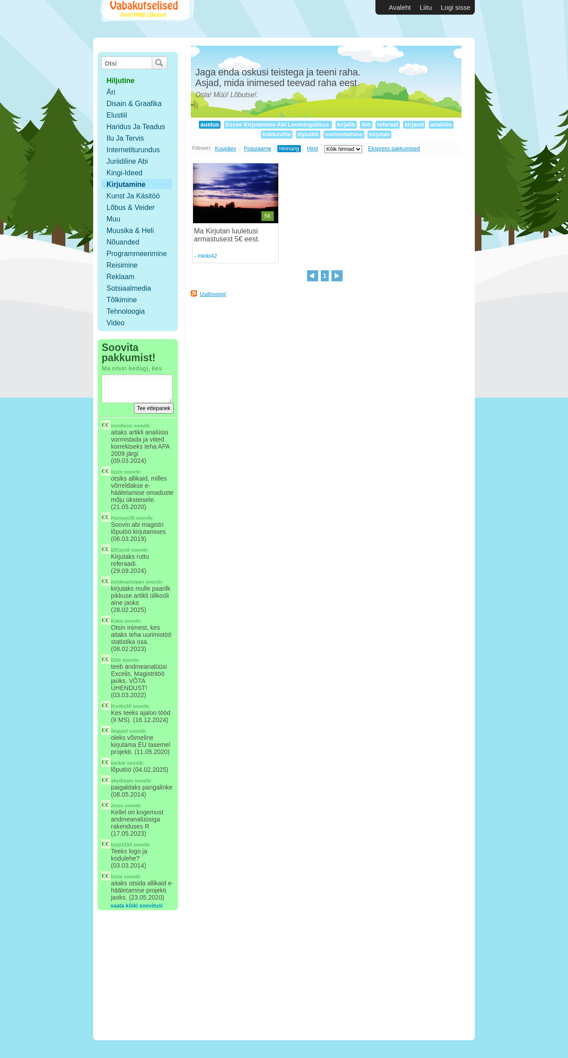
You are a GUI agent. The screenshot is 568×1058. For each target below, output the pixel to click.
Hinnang (289, 149)
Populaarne (257, 149)
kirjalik (346, 124)
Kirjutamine (126, 184)
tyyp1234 (121, 844)
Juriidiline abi (127, 161)
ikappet (119, 731)
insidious (121, 425)
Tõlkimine (121, 300)
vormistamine (343, 134)
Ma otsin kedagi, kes (132, 368)
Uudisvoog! (213, 294)
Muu (113, 219)
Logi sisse (455, 7)
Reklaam (120, 276)
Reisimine (122, 265)
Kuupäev (225, 149)
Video (115, 323)
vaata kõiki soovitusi (136, 906)
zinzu (117, 805)
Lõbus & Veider (130, 207)
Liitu (426, 7)
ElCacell (120, 550)
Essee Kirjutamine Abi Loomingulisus (278, 124)
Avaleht (400, 7)
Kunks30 (121, 706)
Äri (110, 92)
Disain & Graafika (134, 103)
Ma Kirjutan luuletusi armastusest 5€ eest (226, 235)
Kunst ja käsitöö (133, 196)
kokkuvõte (277, 134)
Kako (117, 621)
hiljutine (120, 80)
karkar (118, 763)
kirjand (414, 124)
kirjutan (379, 134)
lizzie (116, 471)
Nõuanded (122, 242)
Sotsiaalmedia (128, 288)
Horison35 (123, 518)
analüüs (441, 124)
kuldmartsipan (127, 581)
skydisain (122, 780)
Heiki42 (207, 256)
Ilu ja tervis (125, 138)
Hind (312, 149)
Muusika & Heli (130, 230)
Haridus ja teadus (135, 126)
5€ (267, 216)
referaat (387, 124)
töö (366, 124)
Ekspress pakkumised (394, 149)
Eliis (116, 660)
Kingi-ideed (124, 173)
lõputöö (308, 134)
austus (210, 124)
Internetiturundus (133, 150)
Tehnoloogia (125, 311)
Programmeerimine (136, 253)
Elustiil (116, 115)
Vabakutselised (146, 19)
